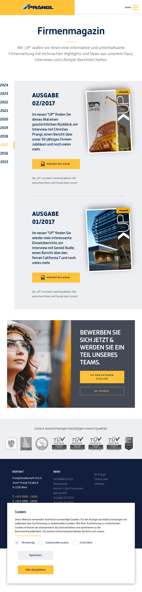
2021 (4, 111)
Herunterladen (55, 164)
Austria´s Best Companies (68, 488)
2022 (4, 102)
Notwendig (25, 542)
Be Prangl (102, 391)
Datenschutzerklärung (28, 535)
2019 (4, 128)
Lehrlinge (99, 484)
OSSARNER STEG (63, 479)
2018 (4, 136)
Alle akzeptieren (36, 569)
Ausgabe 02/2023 (63, 502)
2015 (4, 162)
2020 (4, 119)
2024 (4, 85)
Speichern (35, 555)
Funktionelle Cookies (54, 542)
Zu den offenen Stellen (102, 377)
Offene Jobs (101, 479)
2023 (4, 94)
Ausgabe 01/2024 (63, 497)
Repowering (60, 484)
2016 (4, 153)
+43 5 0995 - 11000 (26, 496)
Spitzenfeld (59, 493)
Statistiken (83, 542)
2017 (4, 145)
